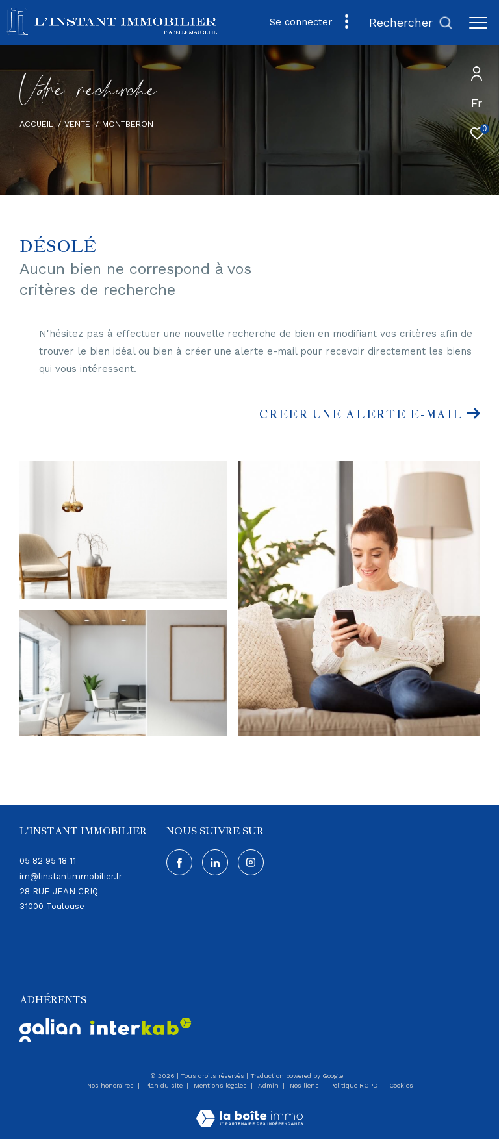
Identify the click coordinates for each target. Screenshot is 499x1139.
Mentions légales (221, 1085)
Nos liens (305, 1085)
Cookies (401, 1085)
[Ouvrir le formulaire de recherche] (411, 22)
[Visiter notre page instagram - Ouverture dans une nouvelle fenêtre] (251, 862)
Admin (269, 1085)
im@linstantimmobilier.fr (70, 876)
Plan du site (165, 1085)
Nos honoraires (111, 1085)
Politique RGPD (354, 1085)
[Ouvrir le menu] (478, 22)
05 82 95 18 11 (47, 861)
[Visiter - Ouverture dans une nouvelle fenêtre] (50, 1030)
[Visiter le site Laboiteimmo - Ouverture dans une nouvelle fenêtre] (249, 1109)
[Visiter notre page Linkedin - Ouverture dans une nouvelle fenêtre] (215, 862)
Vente (77, 124)
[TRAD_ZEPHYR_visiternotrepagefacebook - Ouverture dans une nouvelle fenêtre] (179, 862)
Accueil (36, 124)
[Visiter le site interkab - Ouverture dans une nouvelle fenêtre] (141, 1026)
